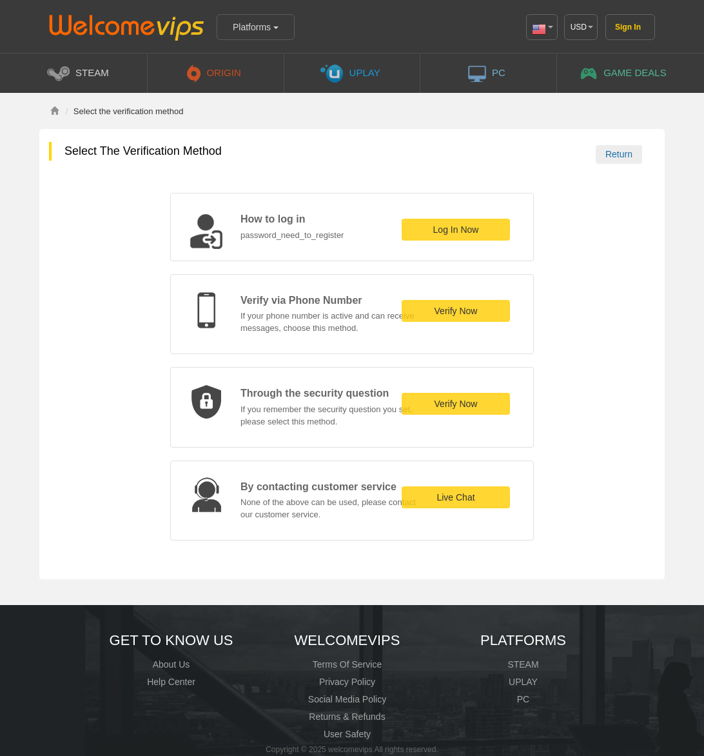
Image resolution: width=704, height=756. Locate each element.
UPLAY (523, 682)
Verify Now (456, 311)
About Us (171, 664)
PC (523, 699)
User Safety (347, 734)
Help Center (171, 682)
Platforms (256, 27)
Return (618, 154)
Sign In (628, 27)
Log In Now (456, 229)
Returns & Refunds (347, 716)
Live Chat (455, 497)
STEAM (522, 664)
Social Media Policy (347, 699)
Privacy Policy (347, 682)
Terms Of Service (347, 664)
